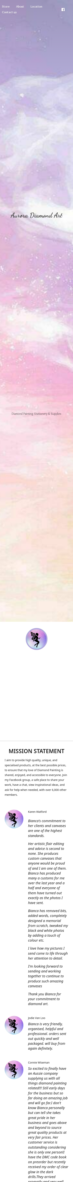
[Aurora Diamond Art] (36, 639)
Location (36, 6)
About (20, 6)
